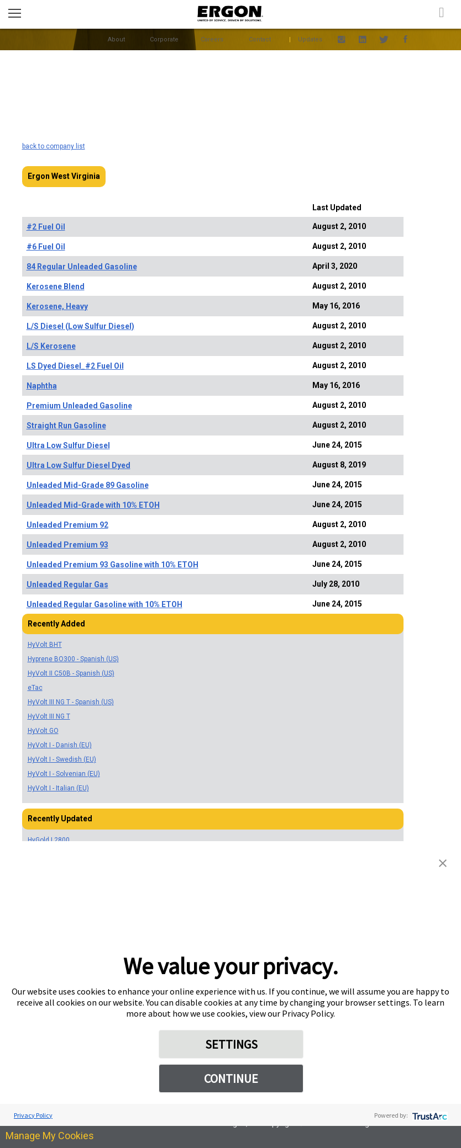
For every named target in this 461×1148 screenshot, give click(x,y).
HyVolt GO (43, 731)
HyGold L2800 (49, 840)
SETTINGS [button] (231, 1044)
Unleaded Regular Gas (67, 584)
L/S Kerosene (51, 346)
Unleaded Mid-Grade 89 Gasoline (88, 485)
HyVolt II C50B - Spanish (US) (71, 673)
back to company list (53, 146)
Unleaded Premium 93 (67, 544)
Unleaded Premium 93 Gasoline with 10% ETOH (112, 564)
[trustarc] (428, 1115)
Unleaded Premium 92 (67, 524)
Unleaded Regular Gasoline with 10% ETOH (104, 604)
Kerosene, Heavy (57, 306)
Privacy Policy (33, 1115)
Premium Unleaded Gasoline (79, 405)
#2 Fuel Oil (46, 226)
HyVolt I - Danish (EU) (60, 745)
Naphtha (42, 385)
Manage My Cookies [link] (50, 1135)
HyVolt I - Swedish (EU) (62, 759)
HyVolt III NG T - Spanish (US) (71, 702)
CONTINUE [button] (231, 1078)
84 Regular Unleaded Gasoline (82, 266)
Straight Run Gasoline (66, 425)
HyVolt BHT (45, 645)
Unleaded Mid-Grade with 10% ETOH (93, 505)
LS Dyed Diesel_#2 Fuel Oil (75, 366)
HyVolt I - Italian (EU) (58, 788)
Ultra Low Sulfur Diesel (68, 445)
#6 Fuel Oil (46, 246)
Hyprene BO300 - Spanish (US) (73, 659)
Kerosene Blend (56, 286)
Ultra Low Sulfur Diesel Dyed (78, 465)
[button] (443, 861)
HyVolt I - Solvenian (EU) (64, 774)
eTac (35, 688)
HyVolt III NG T (49, 716)
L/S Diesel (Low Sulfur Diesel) (80, 326)
